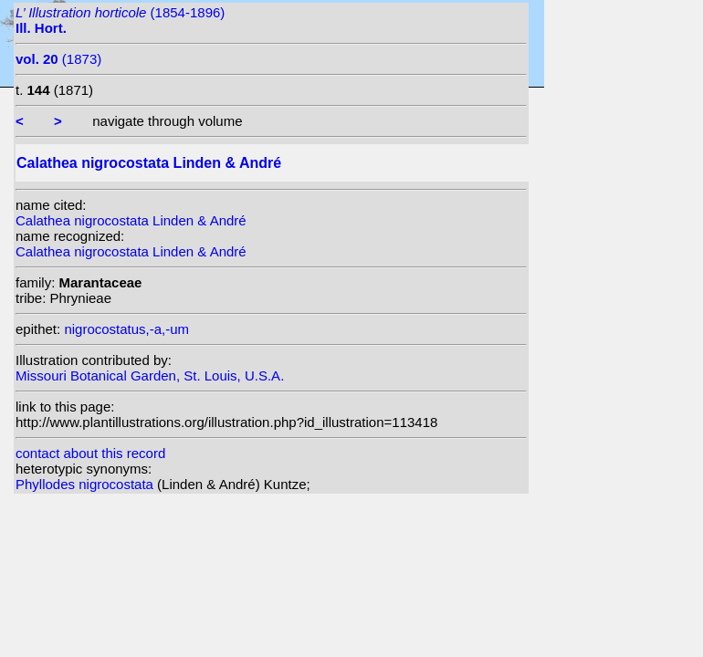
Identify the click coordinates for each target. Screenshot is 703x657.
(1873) (58, 59)
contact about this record (90, 453)
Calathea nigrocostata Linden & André (131, 220)
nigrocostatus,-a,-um (126, 329)
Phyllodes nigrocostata (86, 484)
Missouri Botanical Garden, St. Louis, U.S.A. (150, 375)
